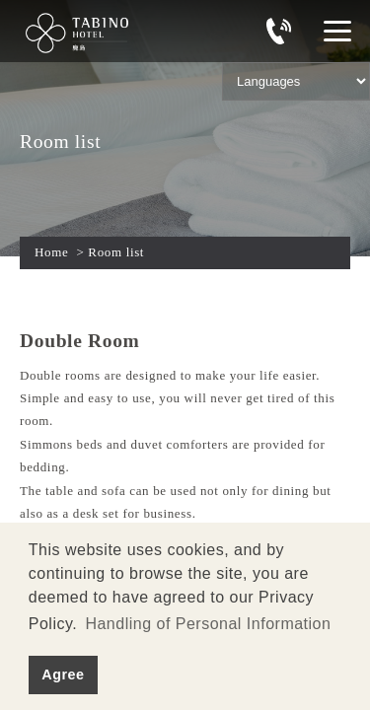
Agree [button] (62, 674)
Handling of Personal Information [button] (208, 623)
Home (51, 252)
